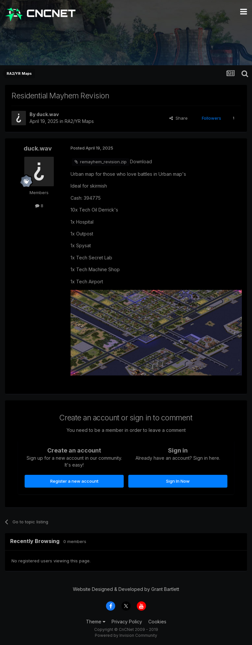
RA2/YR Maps (79, 121)
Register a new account (74, 481)
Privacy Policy (127, 621)
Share (178, 118)
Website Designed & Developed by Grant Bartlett (126, 589)
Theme (95, 621)
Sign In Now (178, 481)
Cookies (157, 621)
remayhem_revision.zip (103, 161)
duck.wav (47, 114)
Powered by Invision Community (126, 635)
